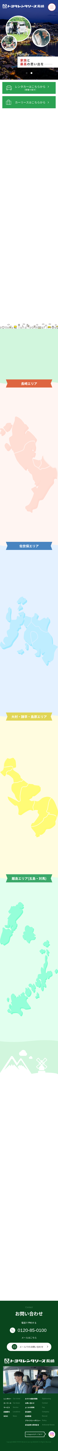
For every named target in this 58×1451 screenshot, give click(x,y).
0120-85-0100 (32, 1330)
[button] (27, 73)
